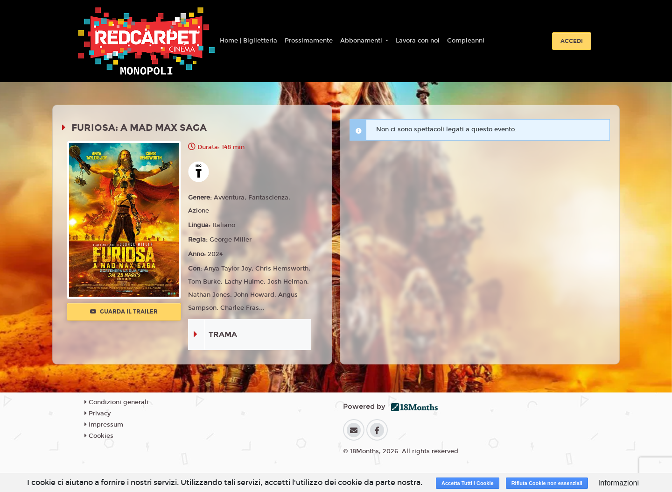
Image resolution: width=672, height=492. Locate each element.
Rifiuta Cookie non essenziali (546, 483)
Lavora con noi (418, 40)
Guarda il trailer (124, 311)
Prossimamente (309, 40)
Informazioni (618, 483)
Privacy (97, 413)
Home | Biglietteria (248, 40)
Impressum (103, 424)
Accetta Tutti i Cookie (467, 483)
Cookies (98, 436)
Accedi (571, 41)
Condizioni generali (116, 402)
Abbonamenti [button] (362, 40)
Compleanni (465, 40)
